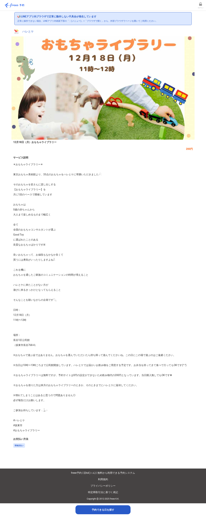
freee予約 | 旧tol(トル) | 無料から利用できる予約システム (103, 472)
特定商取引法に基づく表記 (103, 492)
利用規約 (103, 479)
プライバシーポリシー (103, 485)
